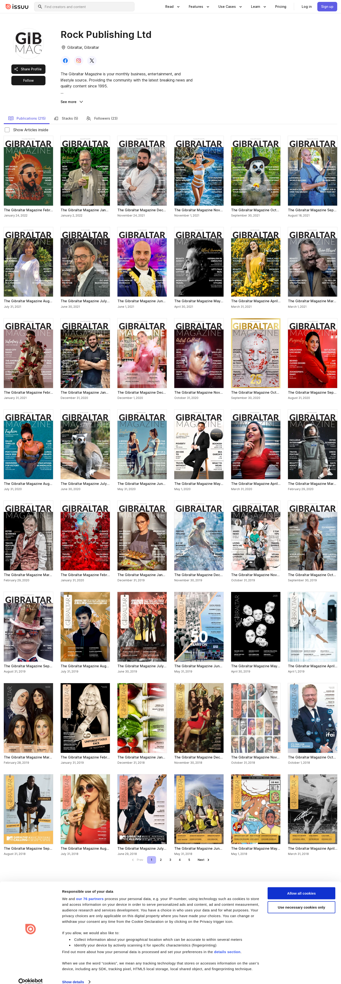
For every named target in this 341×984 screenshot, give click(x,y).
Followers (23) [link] (102, 118)
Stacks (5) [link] (65, 118)
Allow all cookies (301, 886)
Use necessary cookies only (301, 900)
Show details (73, 975)
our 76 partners (90, 891)
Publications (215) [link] (27, 118)
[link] (280, 6)
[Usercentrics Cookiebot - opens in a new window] (30, 974)
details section (227, 945)
